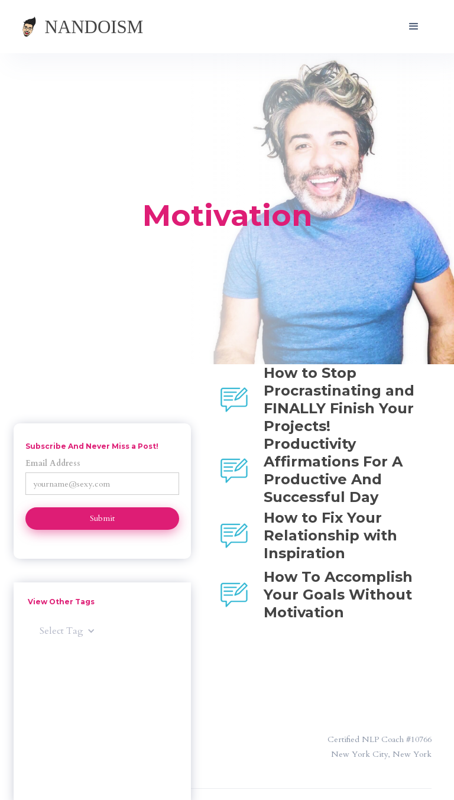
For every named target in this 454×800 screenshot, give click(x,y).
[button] (414, 26)
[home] (94, 27)
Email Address (52, 463)
